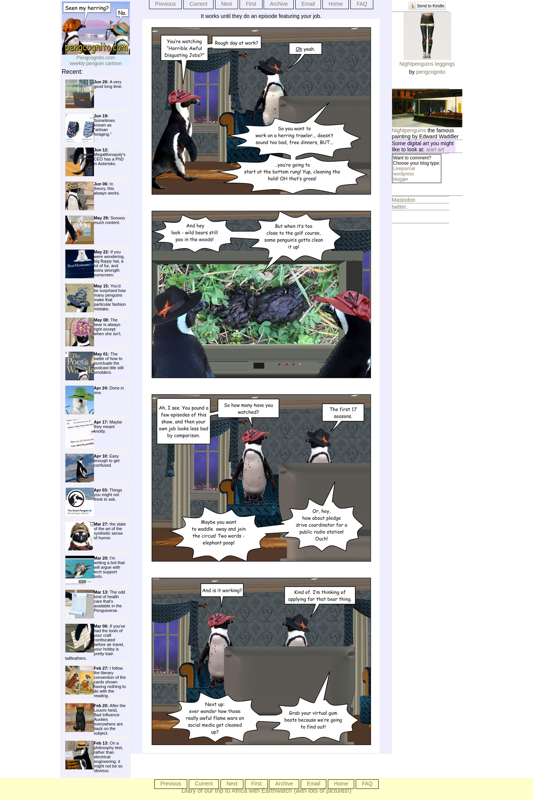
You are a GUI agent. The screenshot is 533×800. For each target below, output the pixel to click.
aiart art (435, 149)
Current (198, 4)
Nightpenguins (409, 130)
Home (336, 4)
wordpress (403, 174)
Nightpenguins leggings (427, 64)
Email (308, 4)
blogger (400, 179)
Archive (279, 4)
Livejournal (404, 168)
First (251, 4)
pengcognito (430, 72)
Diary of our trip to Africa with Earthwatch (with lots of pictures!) (266, 790)
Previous (165, 4)
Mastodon (403, 200)
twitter (399, 207)
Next (226, 4)
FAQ (361, 4)
